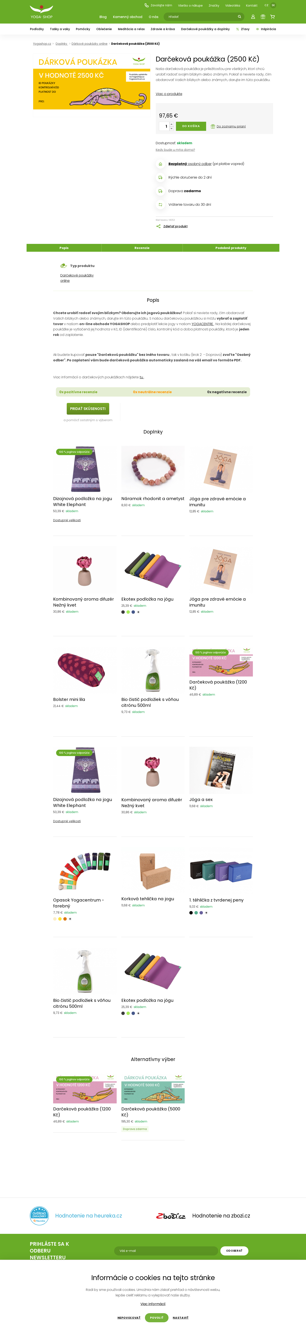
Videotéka (232, 5)
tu (142, 377)
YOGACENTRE (203, 324)
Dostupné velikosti (67, 520)
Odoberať (234, 1251)
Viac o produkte (169, 93)
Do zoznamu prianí (228, 126)
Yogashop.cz (42, 44)
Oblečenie (104, 29)
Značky (214, 5)
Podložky (37, 29)
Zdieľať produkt (175, 226)
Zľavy (242, 29)
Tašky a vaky (60, 29)
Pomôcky (83, 29)
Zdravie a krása (163, 29)
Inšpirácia (266, 29)
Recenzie (142, 248)
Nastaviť (180, 1318)
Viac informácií (153, 1304)
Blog (103, 17)
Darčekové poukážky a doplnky (205, 29)
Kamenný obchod (127, 17)
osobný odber (190, 163)
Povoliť (157, 1318)
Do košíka (191, 126)
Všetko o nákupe (190, 5)
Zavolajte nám (158, 5)
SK (273, 5)
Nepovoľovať (129, 1318)
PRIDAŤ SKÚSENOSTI (88, 408)
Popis (64, 248)
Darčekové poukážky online (77, 278)
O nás (154, 17)
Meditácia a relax (131, 29)
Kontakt (252, 5)
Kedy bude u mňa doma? (175, 150)
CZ (266, 5)
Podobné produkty (230, 248)
